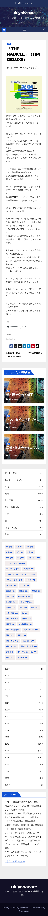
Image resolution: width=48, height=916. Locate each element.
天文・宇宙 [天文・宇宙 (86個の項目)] (26, 602)
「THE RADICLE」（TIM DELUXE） (23, 54)
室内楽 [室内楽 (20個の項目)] (10, 607)
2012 (7, 764)
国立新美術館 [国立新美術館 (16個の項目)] (24, 596)
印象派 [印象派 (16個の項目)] (36, 591)
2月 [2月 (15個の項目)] (19, 546)
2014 (7, 750)
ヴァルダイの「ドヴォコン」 (23, 421)
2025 (7, 675)
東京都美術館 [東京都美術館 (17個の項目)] (25, 624)
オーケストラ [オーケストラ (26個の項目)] (12, 569)
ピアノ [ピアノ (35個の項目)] (24, 585)
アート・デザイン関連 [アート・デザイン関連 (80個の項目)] (15, 563)
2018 (7, 723)
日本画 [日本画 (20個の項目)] (26, 618)
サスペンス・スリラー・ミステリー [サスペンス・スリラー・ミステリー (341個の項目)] (20, 574)
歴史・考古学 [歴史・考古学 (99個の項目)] (12, 629)
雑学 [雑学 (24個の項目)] (9, 657)
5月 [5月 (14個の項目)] (20, 552)
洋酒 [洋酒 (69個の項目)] (9, 635)
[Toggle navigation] (24, 30)
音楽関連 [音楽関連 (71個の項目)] (22, 657)
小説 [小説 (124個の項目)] (23, 607)
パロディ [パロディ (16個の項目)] (11, 585)
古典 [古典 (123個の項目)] (10, 596)
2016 (7, 737)
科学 (7, 514)
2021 (7, 703)
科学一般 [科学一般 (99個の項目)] (11, 646)
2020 (7, 710)
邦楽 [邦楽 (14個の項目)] (9, 652)
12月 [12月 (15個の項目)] (9, 558)
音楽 (9, 43)
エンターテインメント (15, 480)
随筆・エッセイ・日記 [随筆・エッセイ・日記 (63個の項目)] (27, 652)
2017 (7, 730)
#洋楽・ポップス (31, 67)
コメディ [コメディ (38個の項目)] (29, 569)
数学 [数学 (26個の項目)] (34, 607)
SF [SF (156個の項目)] (20, 558)
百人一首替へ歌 (12, 507)
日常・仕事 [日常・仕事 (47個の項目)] (12, 618)
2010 (7, 778)
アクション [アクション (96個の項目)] (34, 558)
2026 (7, 669)
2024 (7, 682)
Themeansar (24, 911)
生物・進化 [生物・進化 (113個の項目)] (12, 641)
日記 (7, 486)
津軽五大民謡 (35, 353)
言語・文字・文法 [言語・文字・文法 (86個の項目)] (29, 646)
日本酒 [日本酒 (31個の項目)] (10, 624)
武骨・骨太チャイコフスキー (22, 449)
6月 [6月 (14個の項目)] (30, 552)
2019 (7, 716)
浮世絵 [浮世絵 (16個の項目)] (22, 635)
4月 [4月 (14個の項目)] (9, 552)
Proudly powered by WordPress (16, 908)
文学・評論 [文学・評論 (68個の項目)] (12, 613)
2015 (7, 744)
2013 (7, 757)
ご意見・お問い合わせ (15, 861)
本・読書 (9, 500)
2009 (7, 785)
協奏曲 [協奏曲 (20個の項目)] (23, 591)
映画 (7, 493)
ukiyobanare (23, 12)
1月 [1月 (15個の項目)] (9, 546)
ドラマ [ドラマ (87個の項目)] (31, 580)
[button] (44, 29)
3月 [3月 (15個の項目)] (30, 546)
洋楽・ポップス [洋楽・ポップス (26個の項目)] (31, 629)
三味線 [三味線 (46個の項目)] (10, 591)
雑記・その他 (11, 527)
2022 (7, 696)
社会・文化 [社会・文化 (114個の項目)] (28, 641)
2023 (7, 689)
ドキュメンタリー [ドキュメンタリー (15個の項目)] (14, 580)
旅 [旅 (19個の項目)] (24, 613)
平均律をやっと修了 (19, 394)
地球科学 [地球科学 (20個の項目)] (11, 602)
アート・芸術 (11, 473)
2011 (7, 771)
